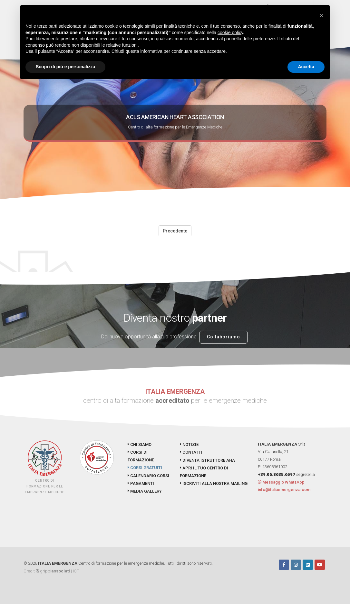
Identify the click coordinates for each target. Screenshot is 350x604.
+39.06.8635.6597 (276, 474)
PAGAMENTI (141, 483)
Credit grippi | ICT (51, 571)
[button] (321, 15)
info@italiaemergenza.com (284, 489)
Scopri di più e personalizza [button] (65, 66)
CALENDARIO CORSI (148, 475)
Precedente (175, 230)
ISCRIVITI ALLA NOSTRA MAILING (214, 483)
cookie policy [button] (230, 32)
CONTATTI (191, 452)
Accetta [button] (306, 66)
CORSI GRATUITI (145, 467)
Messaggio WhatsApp (281, 482)
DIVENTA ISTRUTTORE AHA (207, 460)
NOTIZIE (189, 444)
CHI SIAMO (139, 444)
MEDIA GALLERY (145, 491)
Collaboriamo (223, 336)
